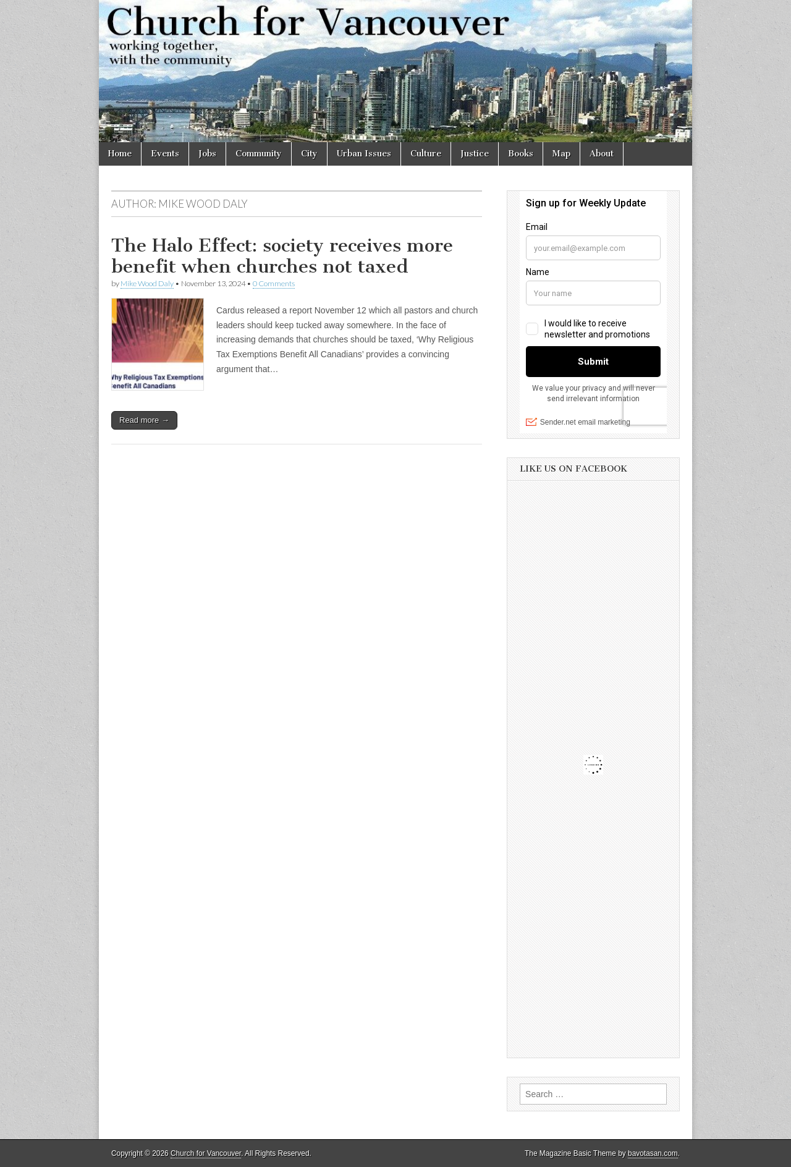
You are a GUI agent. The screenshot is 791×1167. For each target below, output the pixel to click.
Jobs (207, 153)
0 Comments (274, 283)
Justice (474, 153)
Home (120, 153)
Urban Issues (364, 153)
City (309, 153)
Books (520, 153)
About (602, 153)
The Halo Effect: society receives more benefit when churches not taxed (282, 256)
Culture (425, 153)
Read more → (144, 420)
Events (165, 153)
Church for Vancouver (206, 1153)
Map (561, 153)
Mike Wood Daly (147, 283)
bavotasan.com (653, 1153)
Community (258, 153)
